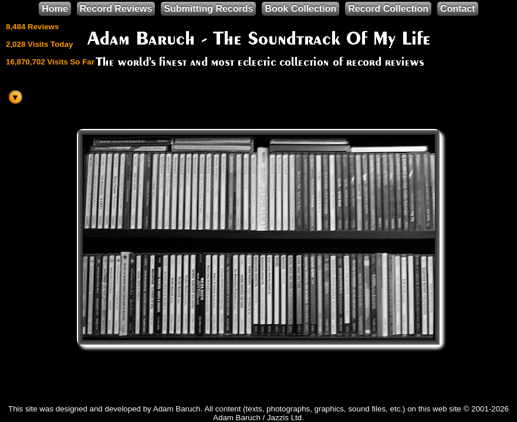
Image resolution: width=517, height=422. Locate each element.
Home (54, 8)
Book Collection (300, 8)
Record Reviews (116, 8)
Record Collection (388, 8)
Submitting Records (208, 8)
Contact (457, 8)
